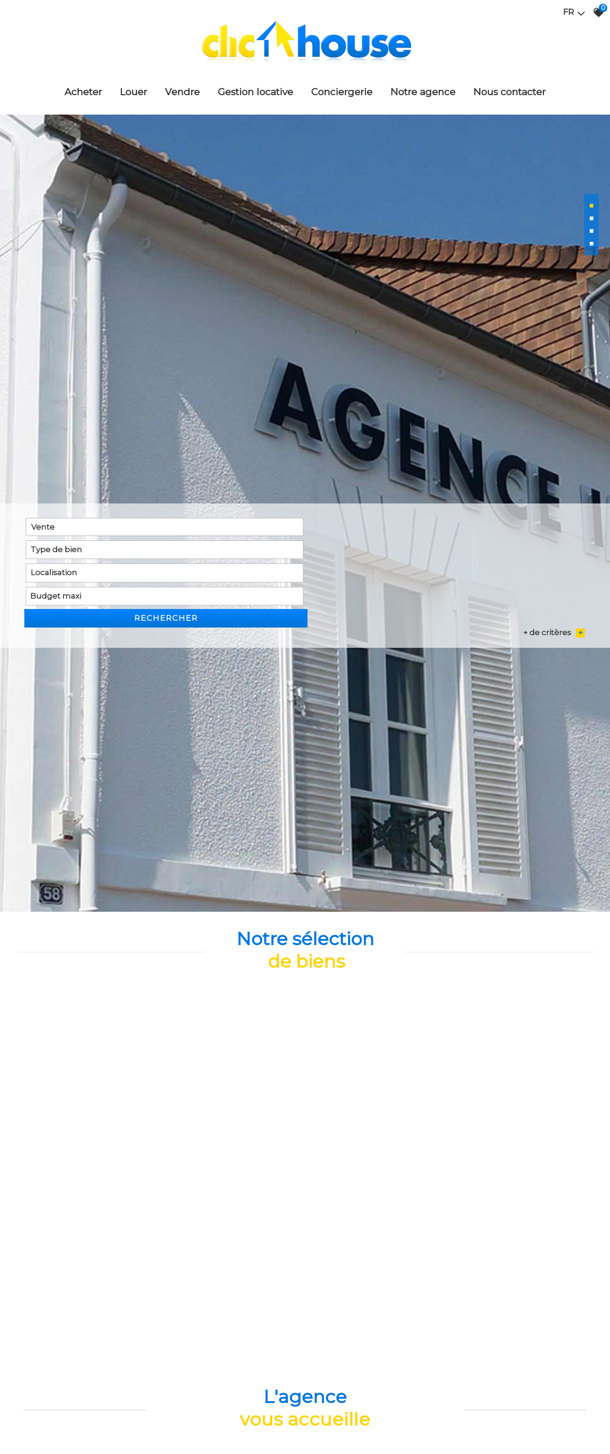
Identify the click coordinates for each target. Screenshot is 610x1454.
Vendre (182, 88)
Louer (133, 88)
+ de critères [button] (554, 969)
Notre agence (422, 88)
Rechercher (540, 955)
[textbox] (199, 955)
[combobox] (82, 955)
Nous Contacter (509, 88)
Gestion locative (255, 88)
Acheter (83, 88)
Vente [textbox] (42, 955)
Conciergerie (341, 88)
